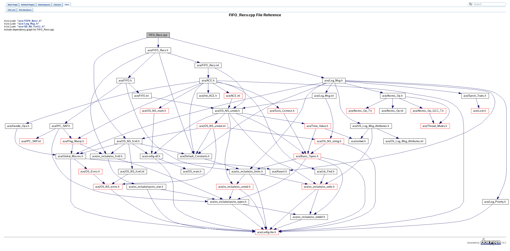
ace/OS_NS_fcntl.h (31, 28)
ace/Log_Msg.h (28, 25)
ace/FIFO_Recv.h (30, 21)
